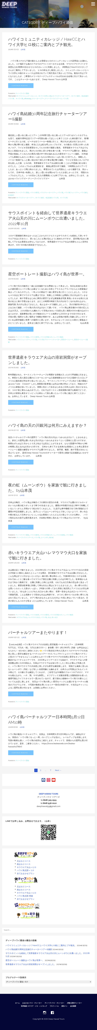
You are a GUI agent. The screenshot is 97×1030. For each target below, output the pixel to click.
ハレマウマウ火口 (34, 617)
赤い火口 (55, 617)
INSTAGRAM (44, 1012)
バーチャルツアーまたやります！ (38, 632)
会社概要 (73, 1006)
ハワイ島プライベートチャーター (49, 340)
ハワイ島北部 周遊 (25, 896)
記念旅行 (11, 195)
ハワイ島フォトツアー (71, 192)
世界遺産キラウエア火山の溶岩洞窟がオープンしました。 (31, 964)
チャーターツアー (38, 98)
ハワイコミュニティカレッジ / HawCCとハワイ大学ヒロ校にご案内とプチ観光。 (41, 945)
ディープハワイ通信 (22, 93)
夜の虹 (51, 537)
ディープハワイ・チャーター (54, 1003)
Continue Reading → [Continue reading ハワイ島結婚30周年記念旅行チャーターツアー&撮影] (21, 185)
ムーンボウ (44, 537)
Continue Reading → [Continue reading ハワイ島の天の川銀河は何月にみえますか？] (21, 462)
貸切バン (64, 1006)
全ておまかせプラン (25, 873)
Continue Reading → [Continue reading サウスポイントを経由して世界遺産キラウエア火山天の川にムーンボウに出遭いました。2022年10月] (21, 251)
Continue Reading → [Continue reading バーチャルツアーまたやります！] (21, 694)
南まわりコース (23, 864)
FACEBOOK (52, 1012)
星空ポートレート (67, 340)
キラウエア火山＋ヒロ (26, 867)
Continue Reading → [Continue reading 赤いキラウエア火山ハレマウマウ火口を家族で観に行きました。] (21, 607)
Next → (58, 770)
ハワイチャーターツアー (48, 192)
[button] (94, 4)
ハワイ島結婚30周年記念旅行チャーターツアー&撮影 (29, 949)
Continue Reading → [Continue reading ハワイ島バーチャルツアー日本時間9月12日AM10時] (21, 753)
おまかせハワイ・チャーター (32, 1003)
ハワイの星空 (34, 192)
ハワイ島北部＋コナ (25, 870)
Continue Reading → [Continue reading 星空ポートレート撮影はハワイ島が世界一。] (21, 329)
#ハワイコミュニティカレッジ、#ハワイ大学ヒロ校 (34, 96)
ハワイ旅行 (84, 192)
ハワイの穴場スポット (47, 337)
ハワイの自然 (60, 535)
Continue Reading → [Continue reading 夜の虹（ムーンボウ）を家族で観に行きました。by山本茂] (21, 527)
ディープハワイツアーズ (53, 98)
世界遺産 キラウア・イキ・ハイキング (34, 1006)
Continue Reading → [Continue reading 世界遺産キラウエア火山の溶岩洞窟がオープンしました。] (21, 402)
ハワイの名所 (34, 615)
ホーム (17, 1003)
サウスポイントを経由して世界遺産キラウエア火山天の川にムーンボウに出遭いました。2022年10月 (47, 218)
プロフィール (54, 1006)
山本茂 (23, 49)
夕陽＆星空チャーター (74, 1003)
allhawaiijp (27, 98)
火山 (49, 617)
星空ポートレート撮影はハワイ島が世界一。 (47, 274)
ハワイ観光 (59, 337)
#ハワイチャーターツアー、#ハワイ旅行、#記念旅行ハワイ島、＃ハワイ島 (42, 198)
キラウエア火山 (22, 617)
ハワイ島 (65, 98)
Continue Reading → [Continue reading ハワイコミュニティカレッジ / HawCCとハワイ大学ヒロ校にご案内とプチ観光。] (21, 85)
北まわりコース (23, 861)
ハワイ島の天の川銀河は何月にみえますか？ (47, 425)
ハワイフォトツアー (23, 340)
